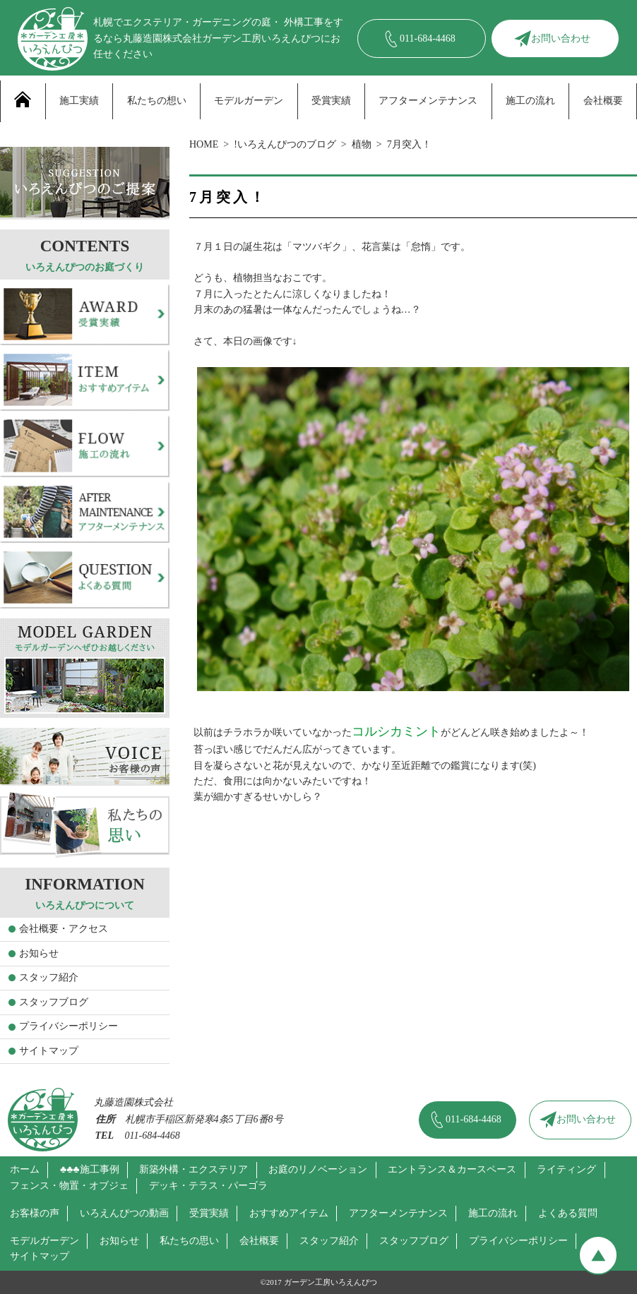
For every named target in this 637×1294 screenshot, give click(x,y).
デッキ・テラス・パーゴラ (208, 1185)
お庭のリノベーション (317, 1169)
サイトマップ (48, 1051)
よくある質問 (567, 1213)
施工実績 (79, 100)
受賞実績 (331, 100)
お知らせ (39, 953)
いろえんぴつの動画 (124, 1213)
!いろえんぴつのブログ (285, 144)
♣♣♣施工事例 (89, 1169)
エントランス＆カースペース (452, 1169)
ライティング (566, 1169)
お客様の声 (34, 1213)
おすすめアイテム (288, 1213)
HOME (203, 144)
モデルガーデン (248, 100)
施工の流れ (530, 100)
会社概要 (603, 100)
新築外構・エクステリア (193, 1169)
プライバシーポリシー (68, 1026)
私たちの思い (189, 1240)
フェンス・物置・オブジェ (69, 1185)
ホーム (25, 1169)
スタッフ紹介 (48, 977)
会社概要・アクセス (63, 928)
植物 (361, 144)
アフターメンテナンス (428, 100)
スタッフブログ (53, 1002)
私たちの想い (156, 100)
